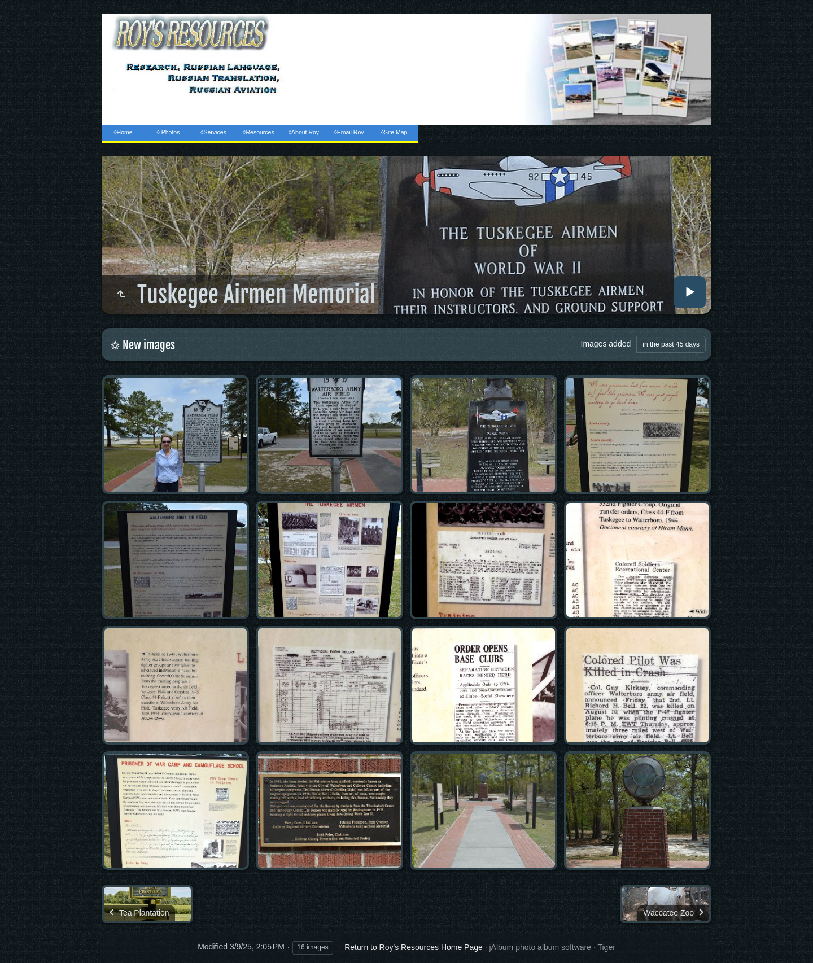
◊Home (122, 132)
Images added (606, 343)
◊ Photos (168, 132)
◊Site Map (394, 132)
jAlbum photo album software (540, 947)
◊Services (213, 132)
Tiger (606, 947)
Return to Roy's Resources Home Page (413, 947)
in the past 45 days (671, 344)
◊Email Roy (349, 132)
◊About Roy (304, 132)
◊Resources (258, 132)
